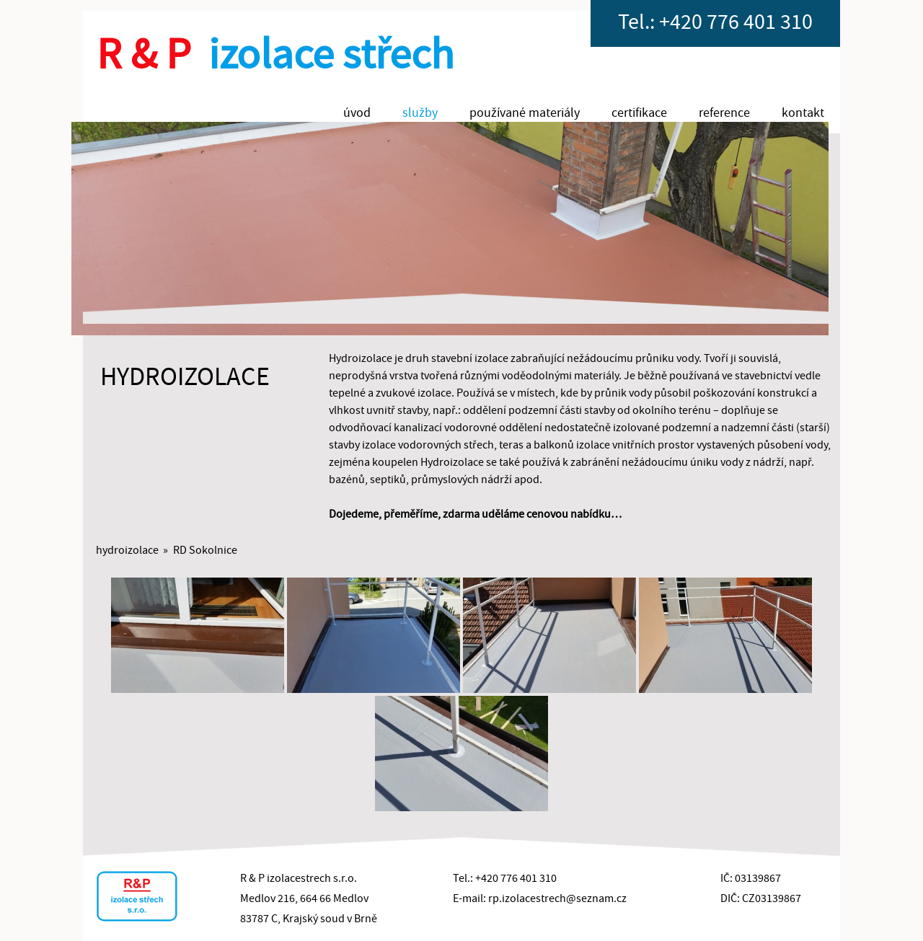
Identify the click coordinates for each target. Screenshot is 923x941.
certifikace (639, 113)
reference (724, 113)
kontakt (803, 113)
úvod (357, 113)
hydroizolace (127, 550)
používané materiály (524, 113)
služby (420, 113)
